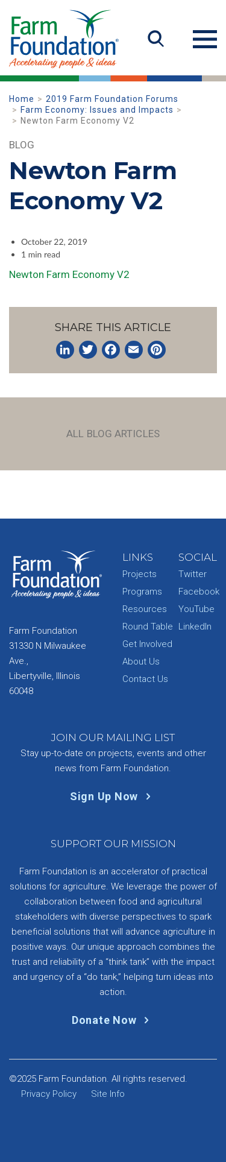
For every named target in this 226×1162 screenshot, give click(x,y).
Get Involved (147, 644)
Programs (142, 591)
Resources (144, 609)
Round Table (147, 626)
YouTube (196, 609)
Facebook (198, 591)
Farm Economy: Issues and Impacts (97, 110)
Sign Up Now (113, 796)
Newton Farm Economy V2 (69, 274)
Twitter (192, 574)
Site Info (108, 1093)
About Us (141, 661)
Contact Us (145, 679)
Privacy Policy (49, 1093)
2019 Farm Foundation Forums (112, 99)
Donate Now (113, 1020)
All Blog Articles (113, 434)
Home (21, 99)
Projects (139, 574)
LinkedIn (195, 626)
